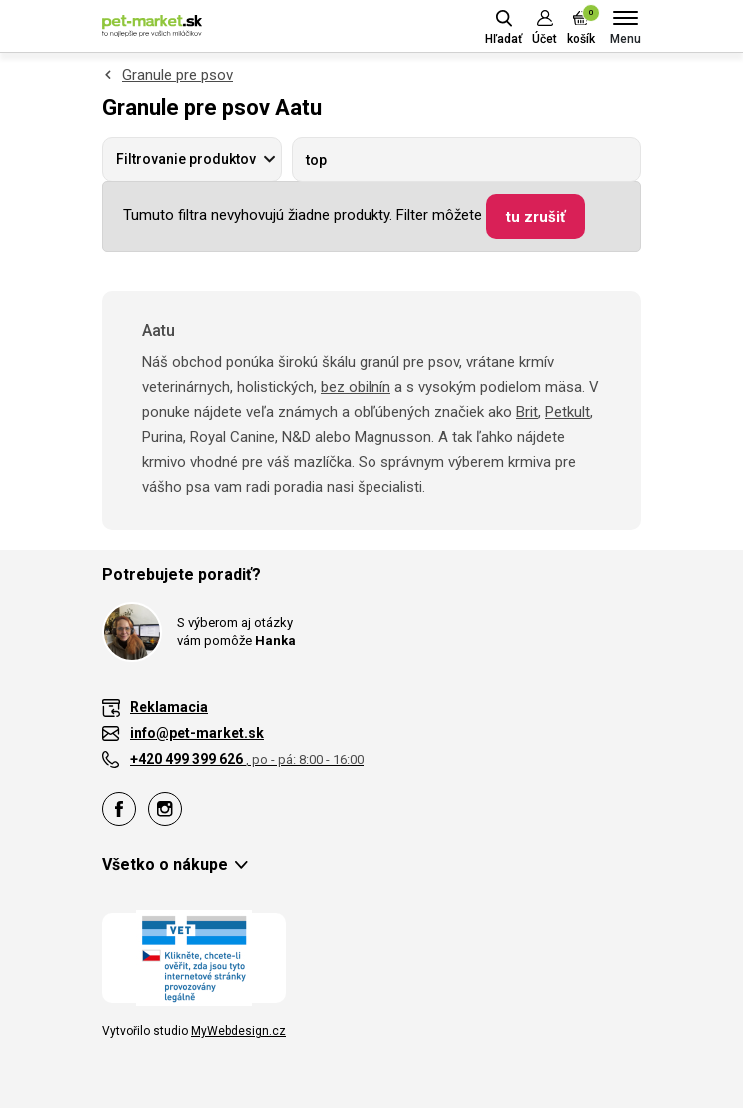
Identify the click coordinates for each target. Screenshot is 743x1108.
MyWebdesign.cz (238, 1031)
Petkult (567, 412)
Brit (527, 412)
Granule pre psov (177, 75)
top (316, 160)
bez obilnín (355, 387)
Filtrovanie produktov (186, 159)
